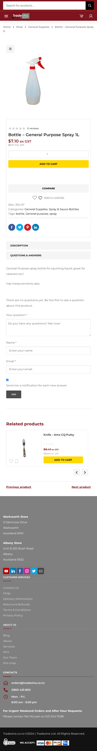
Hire (6, 652)
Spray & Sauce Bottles (64, 209)
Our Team (10, 657)
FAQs (7, 593)
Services (9, 646)
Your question (16, 315)
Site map (9, 663)
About (7, 641)
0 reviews (33, 128)
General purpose (37, 213)
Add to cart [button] (63, 459)
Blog (6, 635)
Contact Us (11, 587)
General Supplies (38, 26)
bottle (20, 213)
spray (53, 213)
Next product (81, 487)
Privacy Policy (13, 615)
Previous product (18, 487)
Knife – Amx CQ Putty (58, 434)
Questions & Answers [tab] (25, 255)
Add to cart (48, 163)
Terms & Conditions (17, 610)
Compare (48, 188)
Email (11, 361)
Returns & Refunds (16, 604)
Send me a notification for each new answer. (36, 385)
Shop (19, 26)
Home (7, 26)
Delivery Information (18, 599)
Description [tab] (19, 245)
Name (11, 342)
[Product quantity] (48, 154)
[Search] (90, 5)
